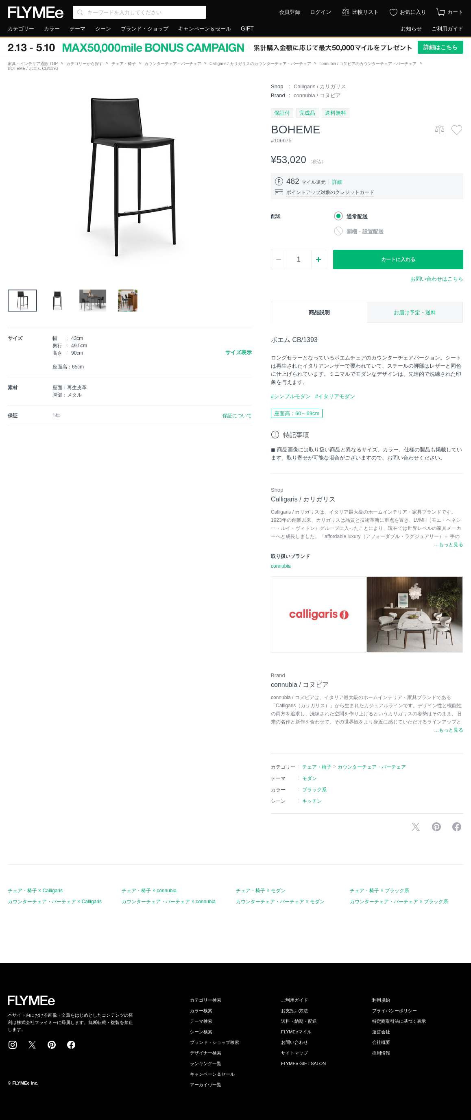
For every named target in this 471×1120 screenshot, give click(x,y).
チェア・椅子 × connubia (149, 890)
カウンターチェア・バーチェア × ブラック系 (399, 901)
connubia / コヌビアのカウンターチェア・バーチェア (368, 63)
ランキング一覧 (205, 1063)
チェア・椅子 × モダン (261, 890)
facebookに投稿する (456, 826)
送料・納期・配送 (299, 1021)
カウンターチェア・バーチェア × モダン (280, 901)
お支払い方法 (294, 1010)
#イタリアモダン (335, 396)
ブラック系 (314, 790)
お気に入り (413, 12)
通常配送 (357, 217)
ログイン (320, 12)
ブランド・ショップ (144, 29)
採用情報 (381, 1052)
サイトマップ (294, 1052)
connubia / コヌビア (317, 95)
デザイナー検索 (205, 1052)
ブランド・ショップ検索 (214, 1042)
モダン (309, 778)
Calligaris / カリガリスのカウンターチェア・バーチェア (260, 63)
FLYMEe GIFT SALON (303, 1063)
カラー (52, 29)
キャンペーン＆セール (204, 29)
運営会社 (381, 1031)
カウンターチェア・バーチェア (172, 63)
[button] (14, 174)
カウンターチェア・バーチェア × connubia (168, 901)
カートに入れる (398, 259)
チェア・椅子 (123, 63)
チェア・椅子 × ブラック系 (379, 890)
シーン (103, 29)
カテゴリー (21, 29)
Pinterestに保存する (436, 826)
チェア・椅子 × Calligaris (35, 890)
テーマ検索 (201, 1021)
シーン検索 (201, 1031)
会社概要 (381, 1042)
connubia (281, 566)
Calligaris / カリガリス (320, 86)
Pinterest (52, 1045)
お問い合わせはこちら (436, 278)
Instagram (12, 1045)
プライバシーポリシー (394, 1010)
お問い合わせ (294, 1042)
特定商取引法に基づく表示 (399, 1021)
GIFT (247, 28)
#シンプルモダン (291, 396)
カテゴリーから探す (84, 63)
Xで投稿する (415, 826)
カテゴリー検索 (205, 1000)
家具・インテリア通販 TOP (33, 63)
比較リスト (365, 12)
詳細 (337, 182)
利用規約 (381, 1000)
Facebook (71, 1045)
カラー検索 (201, 1010)
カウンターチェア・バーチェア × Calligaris (55, 901)
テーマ (77, 29)
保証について (237, 415)
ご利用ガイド (447, 29)
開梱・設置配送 (365, 232)
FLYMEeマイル (296, 1031)
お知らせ (411, 29)
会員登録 (289, 12)
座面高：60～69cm (296, 413)
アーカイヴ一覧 (205, 1084)
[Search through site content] (139, 12)
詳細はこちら (440, 47)
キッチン (312, 801)
